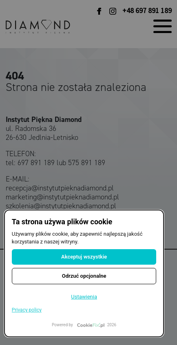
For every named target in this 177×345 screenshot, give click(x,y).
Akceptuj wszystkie (84, 257)
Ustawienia (84, 297)
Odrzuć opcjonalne (84, 276)
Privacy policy (27, 310)
